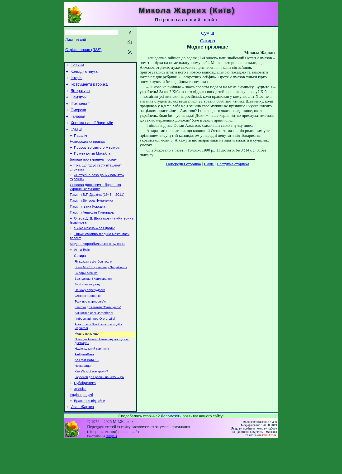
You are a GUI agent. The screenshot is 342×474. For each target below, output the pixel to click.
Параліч (80, 144)
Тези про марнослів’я (90, 326)
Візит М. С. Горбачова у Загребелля (101, 289)
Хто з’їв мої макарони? (91, 401)
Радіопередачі (81, 427)
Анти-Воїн (82, 270)
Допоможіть (171, 450)
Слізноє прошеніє (87, 320)
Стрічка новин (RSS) (83, 50)
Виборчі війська (86, 295)
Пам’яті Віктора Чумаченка (91, 215)
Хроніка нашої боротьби (92, 130)
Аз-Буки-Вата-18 (87, 389)
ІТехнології (80, 109)
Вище (209, 164)
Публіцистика (85, 414)
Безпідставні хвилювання (93, 301)
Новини (77, 66)
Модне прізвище (87, 360)
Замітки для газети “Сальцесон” (98, 332)
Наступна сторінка (233, 164)
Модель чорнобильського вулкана (97, 263)
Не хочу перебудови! (90, 313)
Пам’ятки (78, 101)
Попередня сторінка (183, 164)
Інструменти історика (89, 87)
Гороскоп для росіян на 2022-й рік (99, 407)
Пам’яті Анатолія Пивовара (92, 229)
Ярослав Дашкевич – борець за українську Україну (95, 200)
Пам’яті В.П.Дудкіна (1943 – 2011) (97, 209)
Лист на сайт (76, 40)
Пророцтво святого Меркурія (97, 157)
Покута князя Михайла (92, 164)
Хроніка (80, 420)
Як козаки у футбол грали (93, 282)
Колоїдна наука (84, 73)
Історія (76, 80)
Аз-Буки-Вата (84, 382)
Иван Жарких (82, 441)
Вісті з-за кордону (87, 307)
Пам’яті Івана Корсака (87, 222)
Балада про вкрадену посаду (93, 171)
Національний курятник (92, 376)
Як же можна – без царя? (94, 246)
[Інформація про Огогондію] (95, 344)
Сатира (80, 276)
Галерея (78, 123)
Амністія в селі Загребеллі (94, 338)
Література (80, 94)
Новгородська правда (87, 151)
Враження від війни (89, 434)
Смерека (78, 116)
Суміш (76, 137)
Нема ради (82, 395)
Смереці (111, 470)
